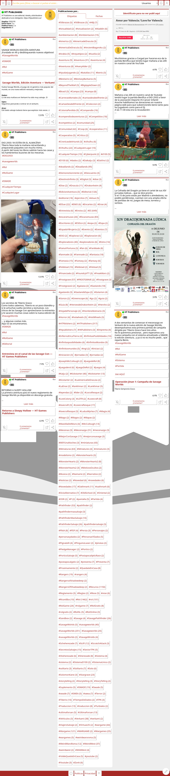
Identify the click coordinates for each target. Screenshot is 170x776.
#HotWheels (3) (96, 317)
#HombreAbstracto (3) (93, 310)
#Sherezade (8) (85, 655)
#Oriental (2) (103, 492)
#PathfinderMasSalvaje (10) (72, 517)
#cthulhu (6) (90, 141)
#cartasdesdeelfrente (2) (95, 97)
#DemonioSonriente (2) (70, 173)
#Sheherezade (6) (67, 655)
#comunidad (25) (85, 122)
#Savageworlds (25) (92, 630)
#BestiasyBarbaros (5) (85, 78)
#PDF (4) (74, 530)
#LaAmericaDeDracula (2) (87, 379)
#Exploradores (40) (68, 241)
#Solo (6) (92, 668)
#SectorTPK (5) (90, 649)
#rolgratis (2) (65, 612)
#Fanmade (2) (81, 254)
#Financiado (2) (66, 273)
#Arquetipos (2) (79, 53)
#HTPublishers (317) (87, 323)
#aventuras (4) (98, 60)
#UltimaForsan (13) (87, 712)
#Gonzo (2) (64, 298)
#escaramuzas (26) (68, 216)
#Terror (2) (100, 693)
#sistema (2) (65, 662)
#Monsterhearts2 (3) (69, 467)
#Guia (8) (63, 304)
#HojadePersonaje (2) (70, 310)
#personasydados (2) (69, 536)
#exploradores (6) (88, 241)
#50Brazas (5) (81, 22)
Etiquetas (72, 16)
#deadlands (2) (66, 166)
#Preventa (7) (103, 561)
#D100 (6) (63, 160)
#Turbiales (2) (101, 706)
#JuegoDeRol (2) (84, 367)
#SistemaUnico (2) (101, 662)
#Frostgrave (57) (67, 279)
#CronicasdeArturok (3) (70, 141)
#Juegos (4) (99, 367)
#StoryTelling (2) (102, 681)
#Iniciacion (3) (66, 354)
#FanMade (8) (96, 248)
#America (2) (65, 41)
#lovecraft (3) (65, 405)
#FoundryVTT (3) (84, 273)
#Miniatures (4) (84, 448)
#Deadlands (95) (83, 166)
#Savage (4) (79, 618)
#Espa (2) (103, 223)
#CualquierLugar (10, 192)
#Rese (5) (94, 593)
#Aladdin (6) (101, 28)
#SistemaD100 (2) (82, 662)
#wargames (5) (66, 737)
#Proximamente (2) (68, 568)
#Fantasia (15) (66, 260)
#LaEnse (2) (64, 386)
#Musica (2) (64, 474)
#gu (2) (93, 298)
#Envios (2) (80, 210)
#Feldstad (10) (66, 267)
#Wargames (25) (102, 731)
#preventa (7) (87, 561)
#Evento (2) (87, 229)
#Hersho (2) (104, 304)
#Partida (119, 366)
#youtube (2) (91, 756)
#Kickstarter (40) (78, 373)
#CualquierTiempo (11, 186)
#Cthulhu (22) (65, 147)
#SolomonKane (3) (68, 674)
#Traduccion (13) (67, 706)
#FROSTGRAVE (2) (86, 279)
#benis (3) (101, 72)
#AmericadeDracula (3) (84, 41)
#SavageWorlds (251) (69, 630)
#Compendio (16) (89, 110)
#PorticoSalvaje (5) (68, 555)
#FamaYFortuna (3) (68, 248)
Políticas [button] (79, 773)
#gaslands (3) (65, 292)
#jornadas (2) (96, 354)
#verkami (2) (96, 718)
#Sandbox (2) (65, 618)
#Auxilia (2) (94, 53)
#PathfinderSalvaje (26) (70, 524)
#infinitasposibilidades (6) (72, 342)
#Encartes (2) (89, 204)
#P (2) (72, 499)
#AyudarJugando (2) (69, 72)
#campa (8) (90, 91)
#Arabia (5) (64, 53)
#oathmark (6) (102, 486)
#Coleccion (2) (93, 104)
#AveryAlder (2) (83, 66)
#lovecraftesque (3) (68, 411)
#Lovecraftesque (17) (84, 405)
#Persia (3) (85, 530)
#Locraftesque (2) (93, 392)
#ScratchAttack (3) (100, 643)
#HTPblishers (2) (67, 323)
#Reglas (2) (82, 593)
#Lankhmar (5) (95, 386)
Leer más (141, 116)
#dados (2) (75, 160)
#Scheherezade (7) (68, 643)
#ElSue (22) (64, 204)
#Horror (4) (64, 317)
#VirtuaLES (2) (86, 724)
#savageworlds (9, 161)
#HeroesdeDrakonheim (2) (82, 304)
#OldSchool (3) (88, 492)
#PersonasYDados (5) (92, 536)
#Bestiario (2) (65, 78)
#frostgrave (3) (103, 279)
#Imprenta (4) (104, 329)
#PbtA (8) (63, 530)
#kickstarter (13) (96, 373)
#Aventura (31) (81, 60)
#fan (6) (83, 248)
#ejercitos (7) (81, 198)
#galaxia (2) (83, 285)
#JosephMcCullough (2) (70, 361)
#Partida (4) (97, 499)
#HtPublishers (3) (86, 329)
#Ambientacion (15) (89, 35)
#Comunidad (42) (67, 129)
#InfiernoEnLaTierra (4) (70, 336)
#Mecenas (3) (65, 430)
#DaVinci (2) (103, 160)
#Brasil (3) (64, 91)
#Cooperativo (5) (67, 135)
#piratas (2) (100, 543)
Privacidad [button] (90, 773)
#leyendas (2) (65, 392)
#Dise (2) (63, 185)
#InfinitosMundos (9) (97, 342)
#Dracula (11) (76, 185)
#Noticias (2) (65, 480)
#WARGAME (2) (84, 731)
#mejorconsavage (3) (94, 436)
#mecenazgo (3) (101, 430)
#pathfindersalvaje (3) (95, 524)
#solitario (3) (65, 668)
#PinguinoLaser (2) (83, 543)
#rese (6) (105, 593)
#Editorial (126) (89, 191)
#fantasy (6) (94, 260)
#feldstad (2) (81, 267)
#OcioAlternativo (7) (69, 492)
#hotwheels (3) (79, 317)
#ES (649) (92, 210)
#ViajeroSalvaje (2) (68, 724)
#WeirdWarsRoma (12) (70, 743)
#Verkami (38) (81, 718)
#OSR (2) (63, 499)
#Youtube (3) (65, 762)
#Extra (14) (104, 241)
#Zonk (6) (78, 762)
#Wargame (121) (67, 731)
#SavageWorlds (10, 55)
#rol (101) (94, 599)
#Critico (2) (82, 135)
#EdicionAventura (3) (69, 191)
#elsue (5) (94, 198)
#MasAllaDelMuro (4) (69, 423)
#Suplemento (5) (67, 687)
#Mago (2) (64, 417)
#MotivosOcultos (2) (91, 467)
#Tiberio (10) (65, 699)
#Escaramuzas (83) (88, 216)
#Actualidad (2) (66, 28)
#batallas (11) (87, 72)
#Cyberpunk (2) (91, 154)
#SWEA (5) (76, 693)
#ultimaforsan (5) (67, 712)
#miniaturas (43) (89, 442)
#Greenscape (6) (79, 298)
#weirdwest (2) (66, 750)
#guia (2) (102, 298)
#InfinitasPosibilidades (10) (97, 336)
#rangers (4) (80, 574)
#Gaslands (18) (97, 285)
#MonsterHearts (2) (68, 461)
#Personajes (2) (100, 530)
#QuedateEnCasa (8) (90, 568)
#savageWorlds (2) (68, 637)
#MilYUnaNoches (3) (69, 442)
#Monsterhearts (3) (86, 455)
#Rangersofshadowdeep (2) (73, 580)
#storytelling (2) (67, 681)
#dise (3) (97, 179)
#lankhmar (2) (79, 386)
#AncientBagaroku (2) (95, 47)
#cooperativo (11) (98, 129)
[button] (71, 773)
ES (12, 44)
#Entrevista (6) (66, 210)
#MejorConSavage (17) (70, 436)
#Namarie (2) (78, 474)
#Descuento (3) (91, 173)
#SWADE (6, 61)
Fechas (99, 16)
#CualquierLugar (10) (85, 147)
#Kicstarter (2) (66, 379)
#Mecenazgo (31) (82, 430)
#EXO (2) (63, 235)
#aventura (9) (65, 60)
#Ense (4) (102, 204)
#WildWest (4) (82, 750)
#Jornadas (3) (81, 354)
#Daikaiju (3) (89, 160)
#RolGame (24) (66, 605)
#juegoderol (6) (66, 367)
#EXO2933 (7, 155)
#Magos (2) (76, 417)
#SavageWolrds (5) (68, 624)
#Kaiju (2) (63, 373)
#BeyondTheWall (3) (69, 85)
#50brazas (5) (65, 22)
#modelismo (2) (67, 455)
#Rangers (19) (66, 574)
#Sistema (120, 360)
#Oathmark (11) (85, 486)
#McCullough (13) (91, 423)
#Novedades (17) (67, 486)
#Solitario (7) (79, 668)
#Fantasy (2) (81, 260)
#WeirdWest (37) (91, 743)
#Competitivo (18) (98, 116)
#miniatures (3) (101, 448)
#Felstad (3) (95, 267)
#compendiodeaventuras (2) (73, 116)
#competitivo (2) (67, 122)
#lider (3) (78, 392)
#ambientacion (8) (68, 35)
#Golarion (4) (100, 292)
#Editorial (7, 343)
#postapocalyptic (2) (69, 561)
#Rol (4, 66)
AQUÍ (120, 374)
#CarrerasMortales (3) (70, 97)
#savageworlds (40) (89, 624)
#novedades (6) (96, 480)
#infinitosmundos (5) (69, 348)
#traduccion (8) (84, 706)
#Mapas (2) (89, 417)
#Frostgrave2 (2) (67, 285)
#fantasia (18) (96, 254)
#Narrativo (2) (94, 474)
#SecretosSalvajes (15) (70, 649)
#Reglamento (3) (67, 593)
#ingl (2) (85, 348)
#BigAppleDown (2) (90, 85)
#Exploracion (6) (92, 235)
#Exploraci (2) (76, 235)
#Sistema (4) (101, 655)
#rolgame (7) (81, 605)
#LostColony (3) (66, 398)
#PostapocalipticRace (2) (91, 555)
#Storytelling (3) (84, 681)
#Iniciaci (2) (97, 348)
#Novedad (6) (80, 480)
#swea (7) (88, 693)
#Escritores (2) (66, 223)
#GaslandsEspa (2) (83, 292)
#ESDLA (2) (80, 223)
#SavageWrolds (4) (88, 637)
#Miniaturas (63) (67, 448)
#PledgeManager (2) (69, 549)
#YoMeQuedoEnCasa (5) (71, 756)
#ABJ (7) (93, 22)
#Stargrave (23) (87, 674)
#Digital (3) (85, 179)
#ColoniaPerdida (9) (69, 110)
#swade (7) (64, 693)
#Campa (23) (76, 91)
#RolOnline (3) (92, 612)
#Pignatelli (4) (66, 543)
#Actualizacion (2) (84, 28)
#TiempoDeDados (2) (84, 699)
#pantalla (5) (83, 499)
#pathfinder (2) (84, 505)
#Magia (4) (104, 411)
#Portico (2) (87, 549)
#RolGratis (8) (97, 605)
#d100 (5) (105, 154)
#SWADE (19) (83, 687)
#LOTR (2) (81, 398)
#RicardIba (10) (66, 599)
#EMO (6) (76, 204)
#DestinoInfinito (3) (68, 179)
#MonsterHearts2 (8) (90, 461)
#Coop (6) (83, 129)
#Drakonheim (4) (93, 185)
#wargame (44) (102, 724)
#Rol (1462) (81, 599)
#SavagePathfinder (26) (99, 618)
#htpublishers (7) (67, 329)
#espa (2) (92, 223)
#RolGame (7, 72)
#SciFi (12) (84, 643)
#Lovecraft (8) (94, 398)
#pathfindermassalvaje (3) (72, 511)
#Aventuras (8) (66, 66)
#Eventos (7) (101, 229)
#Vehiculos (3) (66, 718)
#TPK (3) (100, 699)
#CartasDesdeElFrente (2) (71, 104)
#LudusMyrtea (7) (89, 411)
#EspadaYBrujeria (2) (69, 229)
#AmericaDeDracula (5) (70, 47)
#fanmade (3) (65, 254)
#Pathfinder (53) (67, 505)
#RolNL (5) (78, 612)
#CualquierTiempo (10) (70, 154)
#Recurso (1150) (97, 586)
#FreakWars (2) (101, 273)
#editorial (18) (66, 198)
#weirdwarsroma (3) (85, 737)
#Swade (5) (97, 687)
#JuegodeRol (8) (92, 361)
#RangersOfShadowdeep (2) (73, 586)
